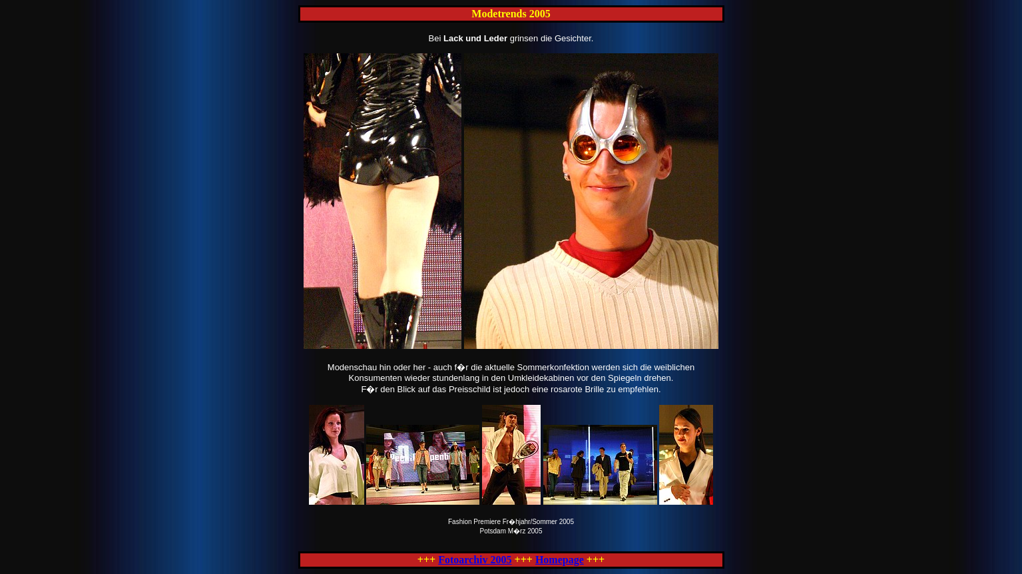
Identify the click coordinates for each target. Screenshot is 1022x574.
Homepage (559, 559)
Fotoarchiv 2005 (474, 559)
